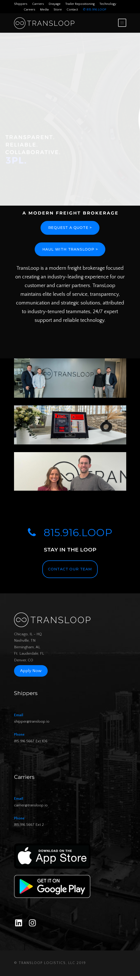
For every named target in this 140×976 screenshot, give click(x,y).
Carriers (38, 4)
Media (44, 9)
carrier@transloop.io (31, 805)
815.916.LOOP (70, 532)
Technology (107, 4)
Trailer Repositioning (80, 4)
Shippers (20, 4)
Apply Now (31, 671)
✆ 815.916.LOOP (94, 9)
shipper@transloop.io (31, 721)
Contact (72, 9)
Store (58, 9)
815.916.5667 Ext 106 (30, 741)
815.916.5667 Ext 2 (29, 824)
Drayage (54, 4)
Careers (29, 9)
